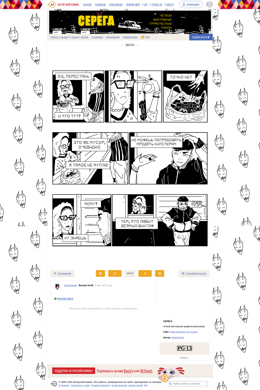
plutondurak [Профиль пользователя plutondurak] (70, 285)
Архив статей (135, 385)
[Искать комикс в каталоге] (170, 383)
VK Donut (146, 370)
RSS (147, 37)
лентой (84, 37)
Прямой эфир (133, 4)
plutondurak (178, 337)
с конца (74, 37)
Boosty (170, 4)
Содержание (113, 37)
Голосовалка (116, 4)
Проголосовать (65, 298)
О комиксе (97, 37)
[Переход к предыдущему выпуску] (68, 158)
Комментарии (130, 37)
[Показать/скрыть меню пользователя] (209, 4)
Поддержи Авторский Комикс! (74, 370)
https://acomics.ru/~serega (183, 332)
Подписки (100, 4)
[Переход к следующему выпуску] (130, 158)
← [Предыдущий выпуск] (122, 45)
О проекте (64, 385)
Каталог (87, 4)
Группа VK (157, 4)
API (145, 4)
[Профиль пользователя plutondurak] (57, 287)
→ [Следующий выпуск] (137, 45)
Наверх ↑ (184, 357)
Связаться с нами (80, 385)
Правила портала (100, 385)
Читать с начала (59, 37)
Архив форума (119, 385)
